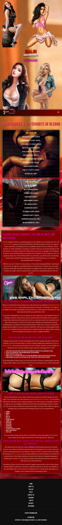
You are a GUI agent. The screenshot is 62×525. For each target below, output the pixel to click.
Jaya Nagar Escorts (31, 186)
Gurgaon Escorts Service (31, 215)
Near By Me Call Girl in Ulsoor (40, 399)
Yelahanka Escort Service (31, 212)
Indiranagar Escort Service (31, 137)
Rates (31, 492)
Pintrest (31, 503)
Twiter (31, 500)
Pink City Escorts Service (31, 170)
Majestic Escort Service (31, 163)
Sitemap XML (31, 517)
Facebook (31, 498)
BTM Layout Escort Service (31, 152)
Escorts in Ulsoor (15, 454)
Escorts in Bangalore (31, 513)
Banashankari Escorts (31, 201)
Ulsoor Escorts (8, 244)
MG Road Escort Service (31, 155)
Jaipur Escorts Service (31, 166)
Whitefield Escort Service (31, 148)
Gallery (31, 489)
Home (31, 484)
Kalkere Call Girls (31, 174)
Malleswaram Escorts (31, 190)
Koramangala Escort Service (31, 141)
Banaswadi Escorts (31, 197)
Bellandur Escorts (31, 204)
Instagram (31, 506)
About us (31, 487)
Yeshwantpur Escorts (31, 193)
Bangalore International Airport (31, 159)
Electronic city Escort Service (31, 144)
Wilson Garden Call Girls (31, 223)
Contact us (31, 495)
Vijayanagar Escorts (31, 208)
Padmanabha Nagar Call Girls (31, 219)
